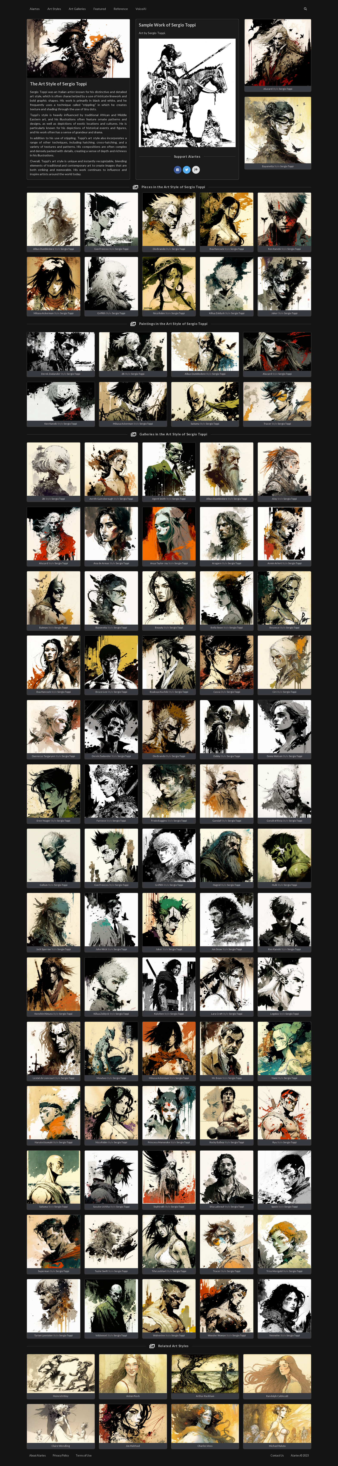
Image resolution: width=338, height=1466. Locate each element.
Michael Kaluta (277, 1445)
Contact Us (277, 1455)
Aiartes (35, 9)
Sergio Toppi (285, 88)
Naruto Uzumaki (44, 1142)
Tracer (267, 423)
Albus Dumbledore (43, 248)
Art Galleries (77, 9)
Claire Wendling (61, 1445)
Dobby (216, 756)
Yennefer (274, 1335)
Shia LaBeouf (217, 1206)
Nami (274, 1078)
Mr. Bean (217, 1078)
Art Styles (54, 9)
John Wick (101, 949)
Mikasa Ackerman (44, 313)
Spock (274, 1206)
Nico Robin (159, 313)
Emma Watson (274, 756)
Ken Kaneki (274, 248)
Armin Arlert (275, 563)
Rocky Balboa (217, 1142)
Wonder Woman (217, 1335)
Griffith (101, 313)
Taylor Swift (101, 1271)
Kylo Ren (159, 1013)
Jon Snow (217, 949)
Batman (43, 627)
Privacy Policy (61, 1455)
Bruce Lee (101, 691)
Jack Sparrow (43, 949)
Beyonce (274, 627)
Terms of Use (84, 1455)
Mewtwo (101, 1078)
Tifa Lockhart (159, 1271)
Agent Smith (159, 498)
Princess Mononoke (159, 1142)
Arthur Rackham (205, 1396)
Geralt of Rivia (274, 820)
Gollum (44, 884)
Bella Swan (217, 627)
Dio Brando (159, 248)
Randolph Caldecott (277, 1396)
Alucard (267, 88)
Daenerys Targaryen (43, 756)
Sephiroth (158, 1206)
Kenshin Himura (43, 1013)
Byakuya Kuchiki (159, 691)
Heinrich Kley (60, 1396)
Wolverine (159, 1335)
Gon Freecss (101, 248)
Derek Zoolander (50, 373)
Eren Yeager (43, 820)
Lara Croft (216, 1013)
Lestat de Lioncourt (44, 1078)
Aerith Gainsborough (101, 498)
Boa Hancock (217, 248)
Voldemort (101, 1335)
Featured (100, 9)
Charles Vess (205, 1445)
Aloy (274, 498)
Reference (121, 9)
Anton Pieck (133, 1396)
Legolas (274, 1013)
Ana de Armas (101, 563)
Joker (274, 313)
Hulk (274, 884)
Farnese (101, 820)
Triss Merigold (274, 1271)
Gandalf (216, 820)
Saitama (195, 423)
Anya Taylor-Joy (159, 563)
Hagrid (217, 884)
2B (123, 373)
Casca (216, 691)
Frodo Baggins (159, 820)
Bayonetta (268, 166)
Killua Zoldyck (217, 313)
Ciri (274, 691)
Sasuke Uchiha (101, 1206)
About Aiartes (37, 1455)
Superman (43, 1271)
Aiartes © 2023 (300, 1455)
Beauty (159, 627)
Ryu (274, 1142)
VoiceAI (141, 9)
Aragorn (216, 563)
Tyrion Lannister (43, 1335)
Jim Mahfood (133, 1445)
